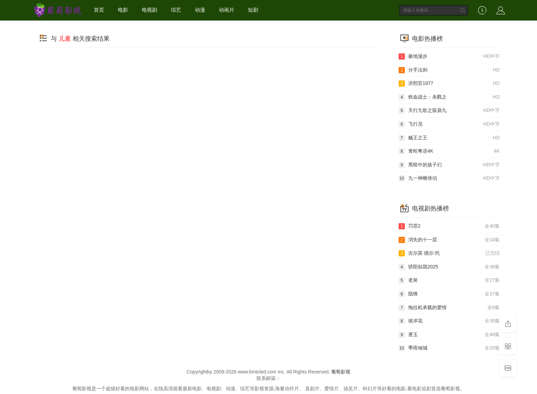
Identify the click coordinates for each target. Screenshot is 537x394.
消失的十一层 (449, 240)
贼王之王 (449, 138)
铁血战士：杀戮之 (449, 97)
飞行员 (449, 124)
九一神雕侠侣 (449, 178)
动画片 (226, 10)
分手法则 (449, 70)
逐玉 (449, 334)
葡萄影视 (340, 371)
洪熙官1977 (449, 83)
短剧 (253, 10)
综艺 (176, 10)
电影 (123, 10)
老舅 (449, 280)
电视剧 (149, 10)
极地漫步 (449, 56)
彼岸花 (449, 321)
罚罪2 (449, 226)
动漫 (200, 10)
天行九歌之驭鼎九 (449, 110)
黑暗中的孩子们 (449, 165)
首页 (99, 10)
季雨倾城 (449, 348)
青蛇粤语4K (449, 151)
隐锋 (449, 294)
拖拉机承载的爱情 (449, 307)
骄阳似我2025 (449, 267)
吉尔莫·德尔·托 (449, 253)
